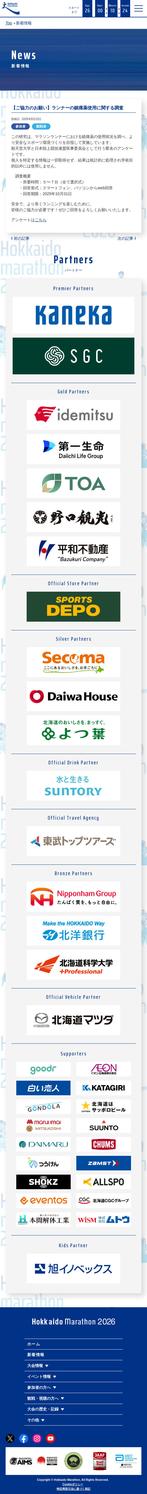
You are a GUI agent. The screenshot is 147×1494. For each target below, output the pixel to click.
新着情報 (36, 1354)
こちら (41, 220)
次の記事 (125, 238)
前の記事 (21, 238)
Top (9, 23)
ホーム (33, 1344)
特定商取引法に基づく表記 (73, 1488)
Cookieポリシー (73, 1484)
